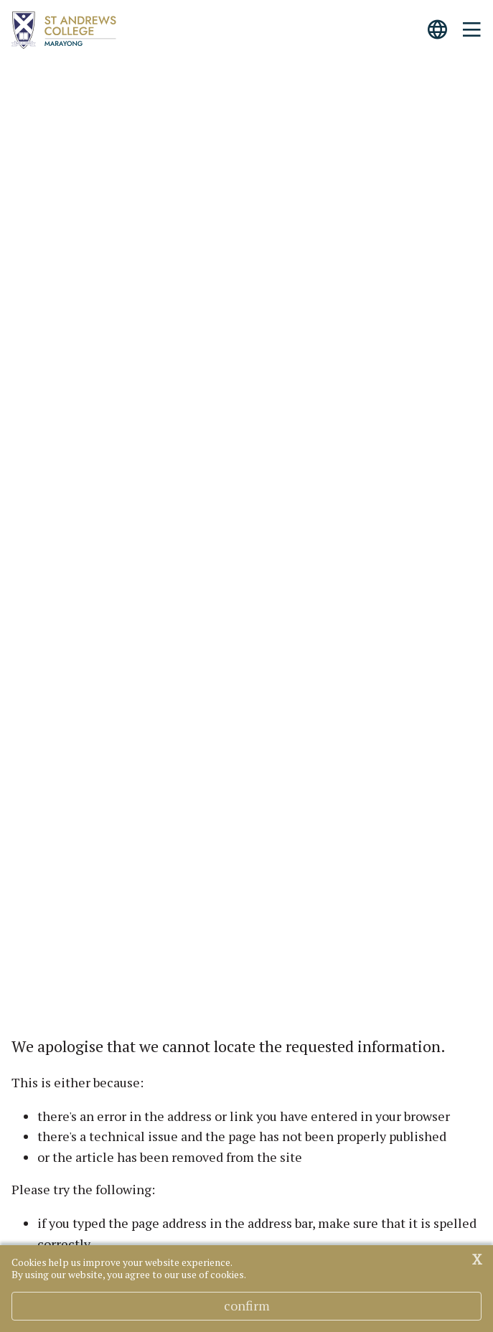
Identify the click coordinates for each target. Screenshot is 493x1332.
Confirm (247, 1305)
